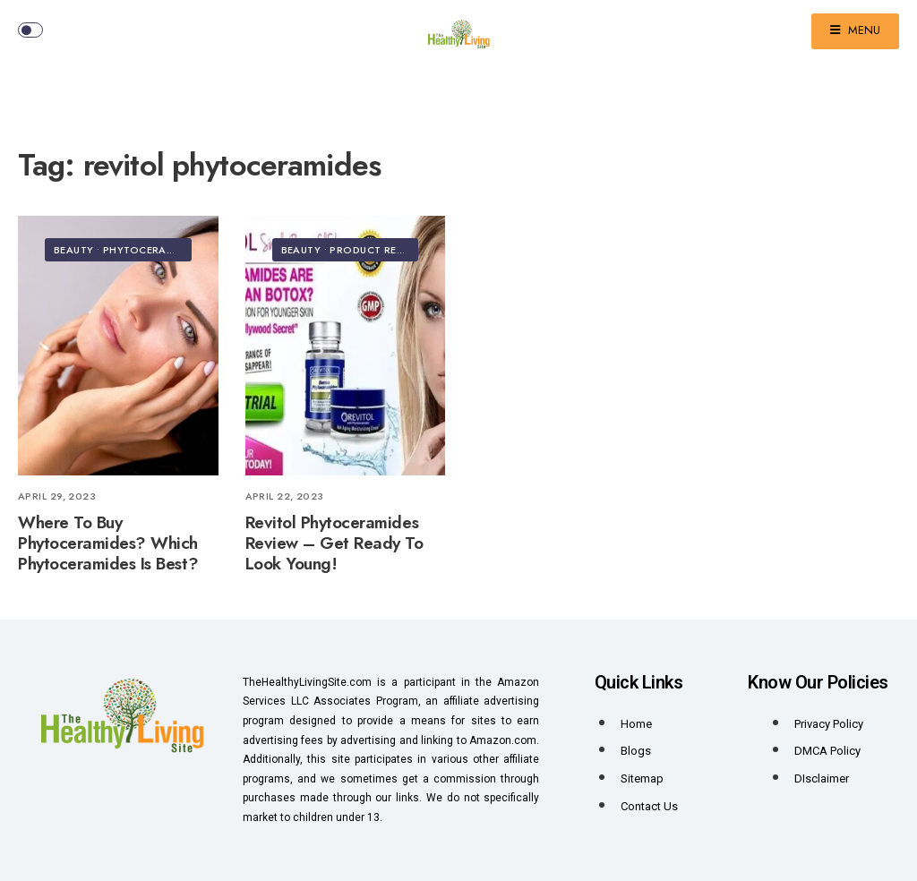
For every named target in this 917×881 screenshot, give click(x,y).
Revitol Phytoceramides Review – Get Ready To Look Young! (334, 543)
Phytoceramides (150, 250)
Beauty (74, 250)
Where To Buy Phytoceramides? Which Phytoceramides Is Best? (108, 543)
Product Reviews (380, 250)
